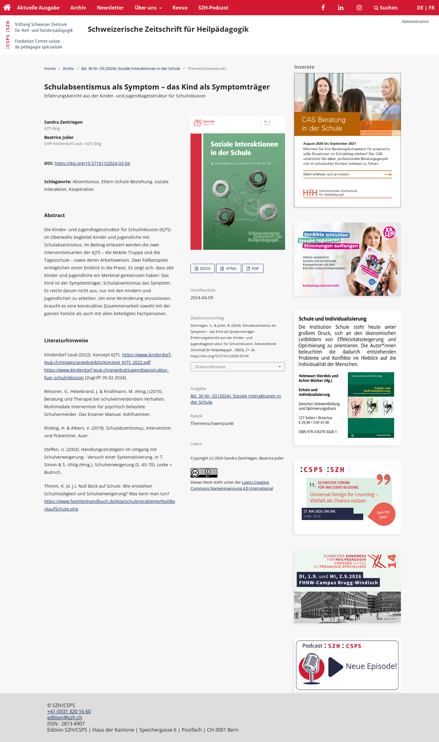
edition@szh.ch (64, 717)
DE (420, 7)
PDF (255, 268)
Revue (180, 7)
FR (432, 7)
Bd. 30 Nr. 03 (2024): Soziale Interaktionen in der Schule (130, 68)
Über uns (146, 7)
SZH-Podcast (213, 7)
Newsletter (110, 7)
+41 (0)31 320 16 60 (69, 711)
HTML (231, 268)
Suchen (386, 7)
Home (49, 68)
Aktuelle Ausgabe (38, 7)
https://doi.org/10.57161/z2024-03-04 (92, 163)
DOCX (205, 268)
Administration (415, 21)
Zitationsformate (210, 366)
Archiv (78, 7)
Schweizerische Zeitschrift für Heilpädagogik (168, 29)
